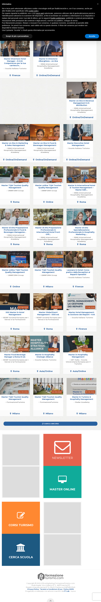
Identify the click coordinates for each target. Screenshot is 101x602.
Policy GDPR (69, 589)
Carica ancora (50, 424)
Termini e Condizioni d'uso (51, 589)
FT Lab (66, 591)
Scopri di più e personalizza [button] (17, 36)
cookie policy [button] (33, 11)
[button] (98, 4)
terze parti (40, 13)
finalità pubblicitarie (57, 18)
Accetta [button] (92, 36)
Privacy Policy (33, 589)
